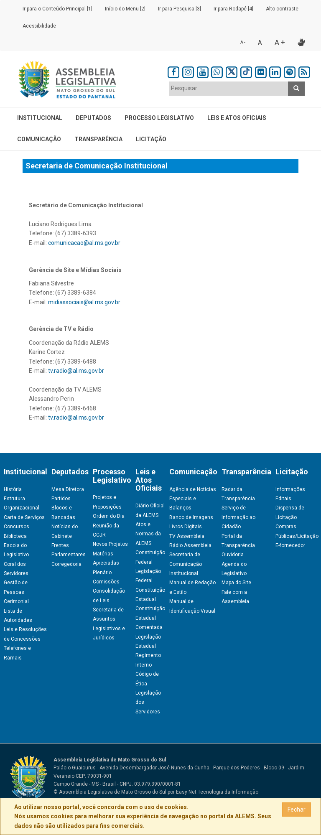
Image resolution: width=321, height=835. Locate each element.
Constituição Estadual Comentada (150, 618)
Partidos (61, 499)
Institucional (39, 118)
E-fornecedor (290, 545)
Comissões (106, 582)
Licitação (151, 139)
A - (242, 42)
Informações (290, 489)
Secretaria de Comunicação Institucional (185, 564)
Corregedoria (66, 564)
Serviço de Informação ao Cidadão (238, 517)
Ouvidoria (233, 555)
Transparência (98, 139)
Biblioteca (15, 536)
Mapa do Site (236, 583)
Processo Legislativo (159, 118)
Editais (283, 499)
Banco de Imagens (191, 517)
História (13, 489)
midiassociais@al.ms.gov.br (84, 302)
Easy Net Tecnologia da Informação (217, 792)
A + (280, 42)
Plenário (102, 572)
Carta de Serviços (24, 517)
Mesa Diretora (67, 489)
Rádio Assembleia (190, 545)
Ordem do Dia (109, 516)
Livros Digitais (185, 527)
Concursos (16, 527)
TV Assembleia (186, 536)
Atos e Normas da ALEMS (148, 534)
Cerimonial (16, 601)
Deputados (93, 118)
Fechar (297, 809)
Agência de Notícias (192, 489)
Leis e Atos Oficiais (236, 118)
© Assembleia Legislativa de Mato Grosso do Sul (110, 792)
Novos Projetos (110, 544)
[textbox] (228, 88)
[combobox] (228, 88)
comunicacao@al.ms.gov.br (84, 242)
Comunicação (39, 139)
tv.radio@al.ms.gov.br (76, 370)
